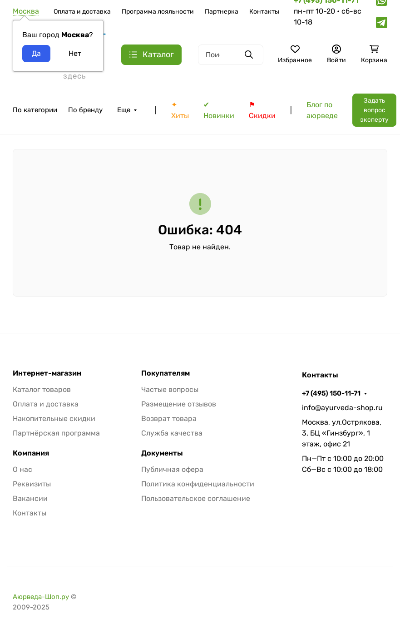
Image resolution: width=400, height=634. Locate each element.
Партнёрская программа (56, 433)
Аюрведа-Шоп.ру (41, 597)
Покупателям (165, 373)
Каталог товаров (42, 389)
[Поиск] (230, 55)
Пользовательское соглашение (195, 498)
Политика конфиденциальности (197, 484)
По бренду (85, 110)
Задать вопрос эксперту (374, 110)
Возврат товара (169, 418)
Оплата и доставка (82, 11)
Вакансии (30, 498)
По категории (35, 110)
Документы (162, 453)
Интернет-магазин (47, 373)
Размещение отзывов (178, 404)
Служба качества (171, 433)
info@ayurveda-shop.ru (342, 407)
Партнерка (221, 11)
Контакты (264, 11)
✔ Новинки (218, 110)
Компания (31, 453)
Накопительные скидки (54, 418)
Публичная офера (172, 469)
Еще (123, 110)
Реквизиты (32, 484)
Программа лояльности (158, 11)
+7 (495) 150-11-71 (331, 393)
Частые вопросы (169, 389)
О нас (22, 469)
